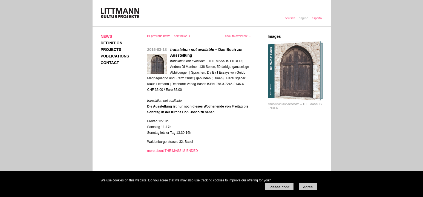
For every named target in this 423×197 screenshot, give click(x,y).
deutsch (290, 18)
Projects (111, 49)
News (106, 36)
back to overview (236, 35)
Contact (110, 62)
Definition (111, 43)
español (317, 18)
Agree (308, 187)
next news (181, 35)
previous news (160, 35)
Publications (115, 56)
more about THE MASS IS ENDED (172, 151)
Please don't (279, 187)
